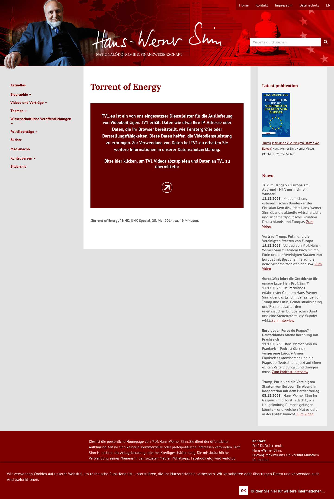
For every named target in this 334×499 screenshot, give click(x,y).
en (328, 5)
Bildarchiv (18, 166)
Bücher (16, 139)
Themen (18, 110)
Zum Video (305, 414)
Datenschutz (309, 5)
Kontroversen (22, 158)
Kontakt (262, 5)
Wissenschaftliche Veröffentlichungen (40, 120)
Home (244, 5)
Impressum (283, 5)
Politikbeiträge (23, 131)
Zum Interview (282, 320)
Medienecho (20, 149)
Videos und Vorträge (28, 102)
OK (243, 490)
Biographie (20, 94)
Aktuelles (18, 85)
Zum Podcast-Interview (290, 371)
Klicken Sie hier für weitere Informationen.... (288, 491)
